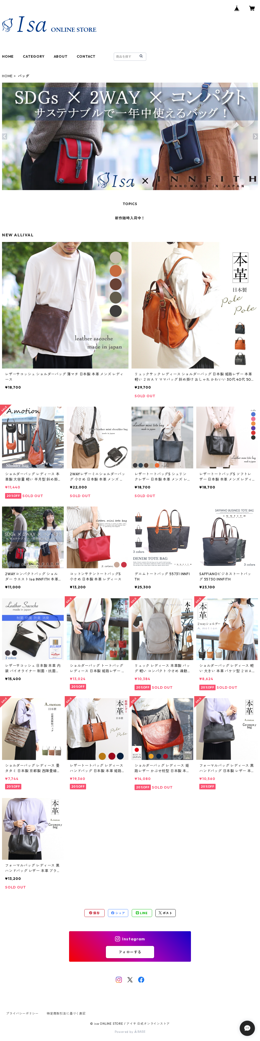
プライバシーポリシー (22, 1013)
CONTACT (86, 56)
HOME (8, 56)
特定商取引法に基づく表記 (66, 1013)
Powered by (130, 1032)
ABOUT (61, 56)
